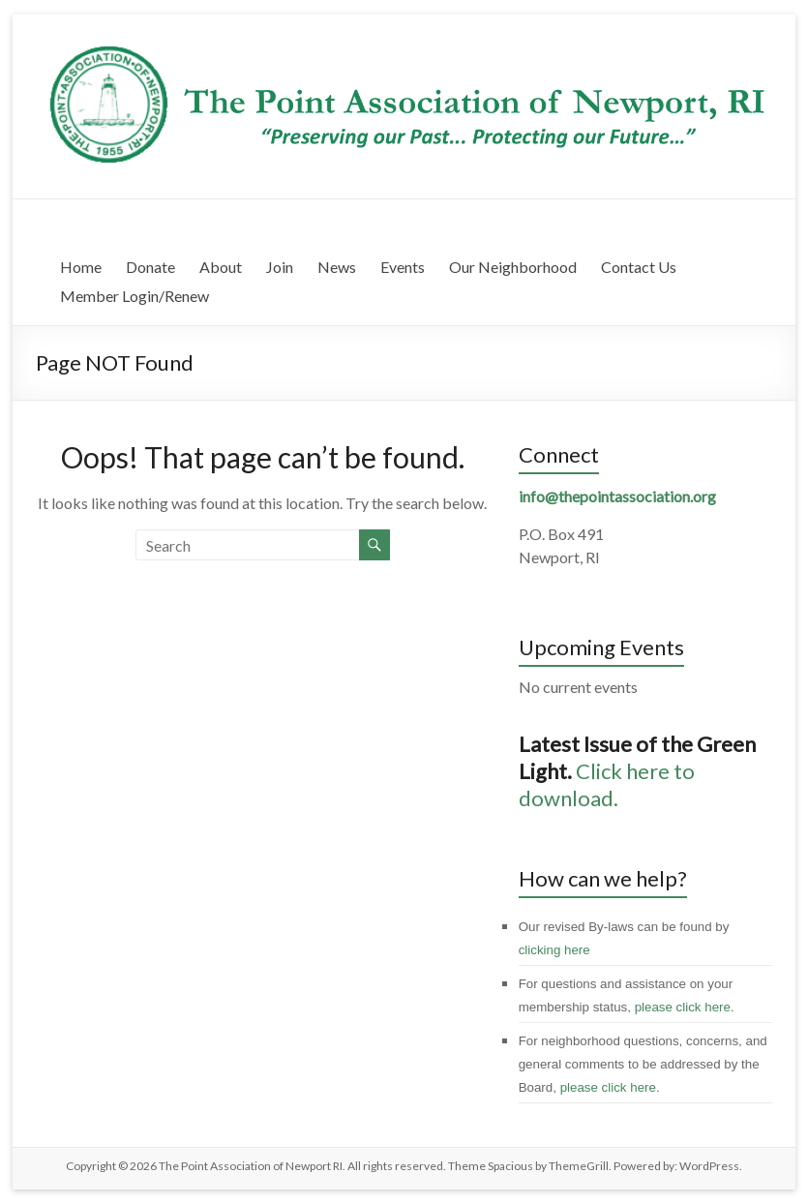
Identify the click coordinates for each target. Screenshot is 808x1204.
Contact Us (638, 266)
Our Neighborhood (513, 266)
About (220, 266)
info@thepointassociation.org (617, 496)
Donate (150, 266)
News (336, 266)
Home (81, 266)
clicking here (554, 950)
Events (402, 266)
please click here (683, 1007)
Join (279, 266)
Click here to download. (607, 784)
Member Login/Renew (134, 295)
